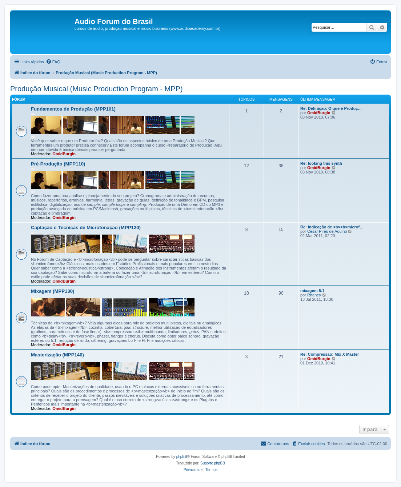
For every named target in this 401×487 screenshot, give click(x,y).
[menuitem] (53, 61)
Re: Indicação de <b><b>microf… (332, 227)
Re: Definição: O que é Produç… (331, 108)
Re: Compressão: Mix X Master (329, 354)
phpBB (181, 457)
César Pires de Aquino (327, 231)
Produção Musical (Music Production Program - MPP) (96, 89)
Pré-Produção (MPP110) (58, 164)
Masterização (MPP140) (57, 355)
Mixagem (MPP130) (52, 291)
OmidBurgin (64, 154)
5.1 (312, 290)
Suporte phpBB (212, 463)
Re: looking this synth (321, 163)
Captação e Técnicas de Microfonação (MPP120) (86, 227)
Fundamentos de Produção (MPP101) (73, 109)
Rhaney (314, 295)
